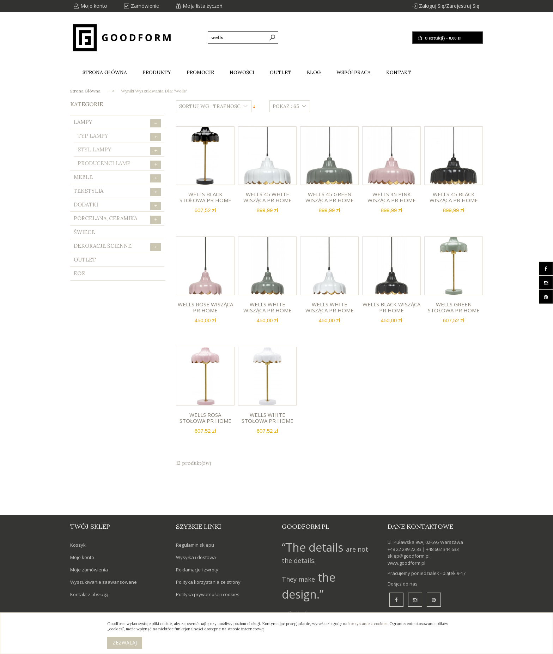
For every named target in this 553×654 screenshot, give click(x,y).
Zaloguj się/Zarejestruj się (449, 5)
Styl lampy (119, 150)
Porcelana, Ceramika (117, 219)
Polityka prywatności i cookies (207, 594)
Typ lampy (119, 136)
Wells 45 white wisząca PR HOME (267, 197)
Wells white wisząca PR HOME (267, 307)
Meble (117, 178)
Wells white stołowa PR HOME (267, 417)
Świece (84, 232)
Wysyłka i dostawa (196, 557)
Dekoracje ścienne (117, 246)
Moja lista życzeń (203, 5)
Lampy (117, 123)
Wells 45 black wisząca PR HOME (454, 197)
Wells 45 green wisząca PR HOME (329, 197)
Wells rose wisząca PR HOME (205, 307)
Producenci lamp (119, 164)
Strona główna (85, 91)
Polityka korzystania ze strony (208, 582)
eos (79, 273)
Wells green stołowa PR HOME (454, 307)
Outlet (85, 259)
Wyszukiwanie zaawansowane (103, 582)
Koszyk (78, 545)
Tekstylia (117, 191)
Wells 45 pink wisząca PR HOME (391, 197)
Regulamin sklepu (195, 545)
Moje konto (93, 5)
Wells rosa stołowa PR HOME (205, 417)
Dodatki (117, 205)
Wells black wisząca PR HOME (391, 307)
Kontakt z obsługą (89, 594)
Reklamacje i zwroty (197, 569)
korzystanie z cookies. (368, 623)
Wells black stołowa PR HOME (205, 197)
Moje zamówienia (89, 569)
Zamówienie (145, 5)
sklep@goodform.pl (409, 556)
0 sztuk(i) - (442, 38)
